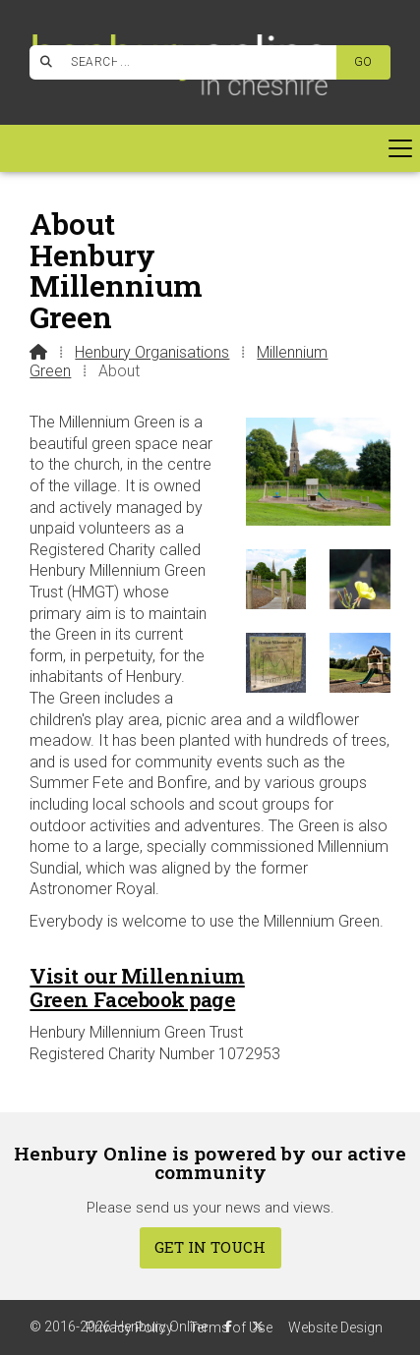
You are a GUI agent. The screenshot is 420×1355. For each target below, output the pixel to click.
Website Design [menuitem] (335, 1327)
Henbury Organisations (152, 352)
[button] (210, 148)
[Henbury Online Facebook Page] (119, 59)
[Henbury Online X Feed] (258, 1326)
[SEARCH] (191, 62)
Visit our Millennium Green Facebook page (137, 987)
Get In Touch (210, 1247)
